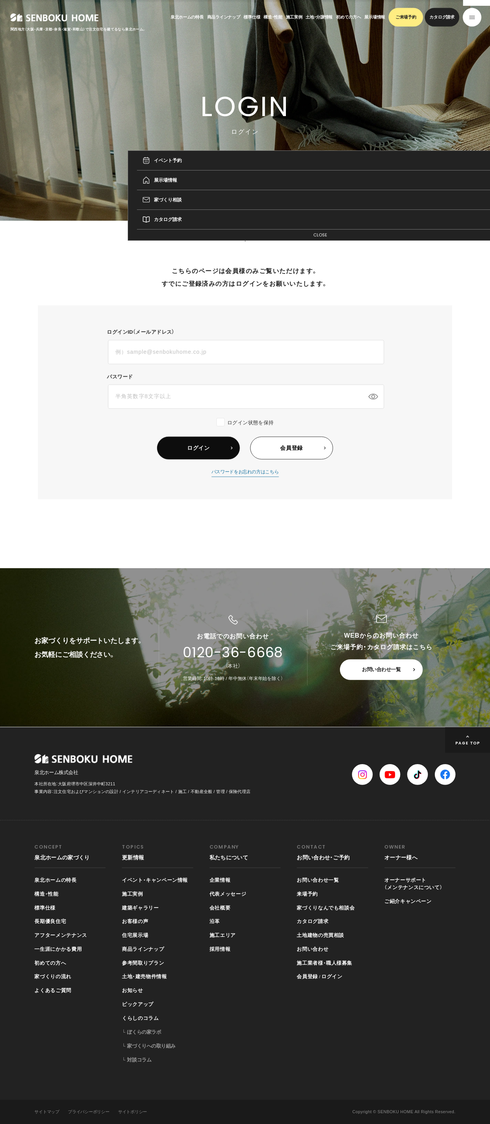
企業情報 (220, 880)
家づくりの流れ (52, 976)
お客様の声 (135, 921)
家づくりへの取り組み (151, 1046)
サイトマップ (46, 1111)
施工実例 (294, 17)
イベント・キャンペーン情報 (155, 880)
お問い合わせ (312, 949)
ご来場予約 (405, 17)
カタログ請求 (441, 17)
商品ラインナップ (223, 17)
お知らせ (132, 990)
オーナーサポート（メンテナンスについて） (413, 883)
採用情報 (220, 949)
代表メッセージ (228, 893)
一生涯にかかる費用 (58, 949)
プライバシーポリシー (88, 1111)
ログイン (332, 976)
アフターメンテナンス (60, 935)
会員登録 (307, 976)
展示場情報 (374, 17)
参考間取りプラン (143, 962)
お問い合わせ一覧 (381, 669)
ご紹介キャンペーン (408, 901)
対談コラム (139, 1059)
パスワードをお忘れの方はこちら (245, 481)
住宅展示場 (135, 935)
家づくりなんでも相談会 (326, 907)
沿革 (215, 921)
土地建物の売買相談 (320, 935)
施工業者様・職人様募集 (324, 962)
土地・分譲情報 (319, 17)
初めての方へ (348, 17)
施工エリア (223, 935)
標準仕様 (251, 17)
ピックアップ (138, 1004)
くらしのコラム (140, 1018)
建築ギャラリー (140, 907)
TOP (413, 231)
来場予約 (307, 893)
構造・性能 (273, 17)
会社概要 (220, 907)
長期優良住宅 (50, 921)
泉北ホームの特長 (187, 17)
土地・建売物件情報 (144, 976)
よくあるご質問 (52, 990)
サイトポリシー (132, 1111)
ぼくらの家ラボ (144, 1032)
